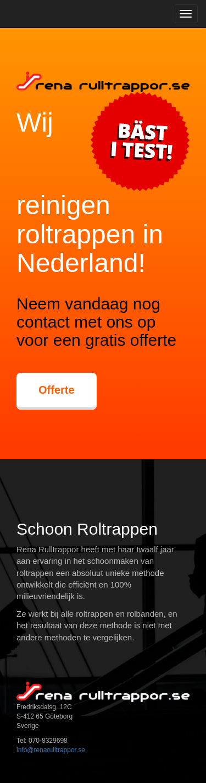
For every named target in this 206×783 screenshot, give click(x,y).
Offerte (56, 390)
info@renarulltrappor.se (50, 750)
